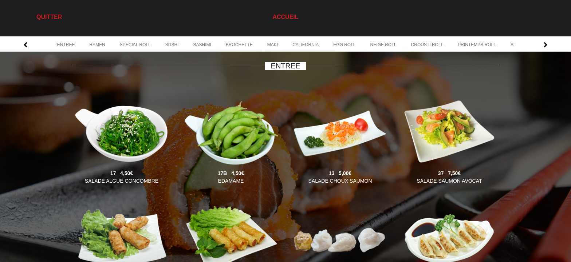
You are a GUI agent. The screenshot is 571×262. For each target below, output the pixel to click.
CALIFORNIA (305, 44)
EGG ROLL (344, 44)
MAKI (272, 44)
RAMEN (97, 44)
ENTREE (66, 44)
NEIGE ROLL (383, 44)
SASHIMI (202, 44)
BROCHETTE (239, 44)
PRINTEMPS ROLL (477, 44)
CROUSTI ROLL (427, 44)
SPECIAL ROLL (135, 44)
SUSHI (172, 44)
